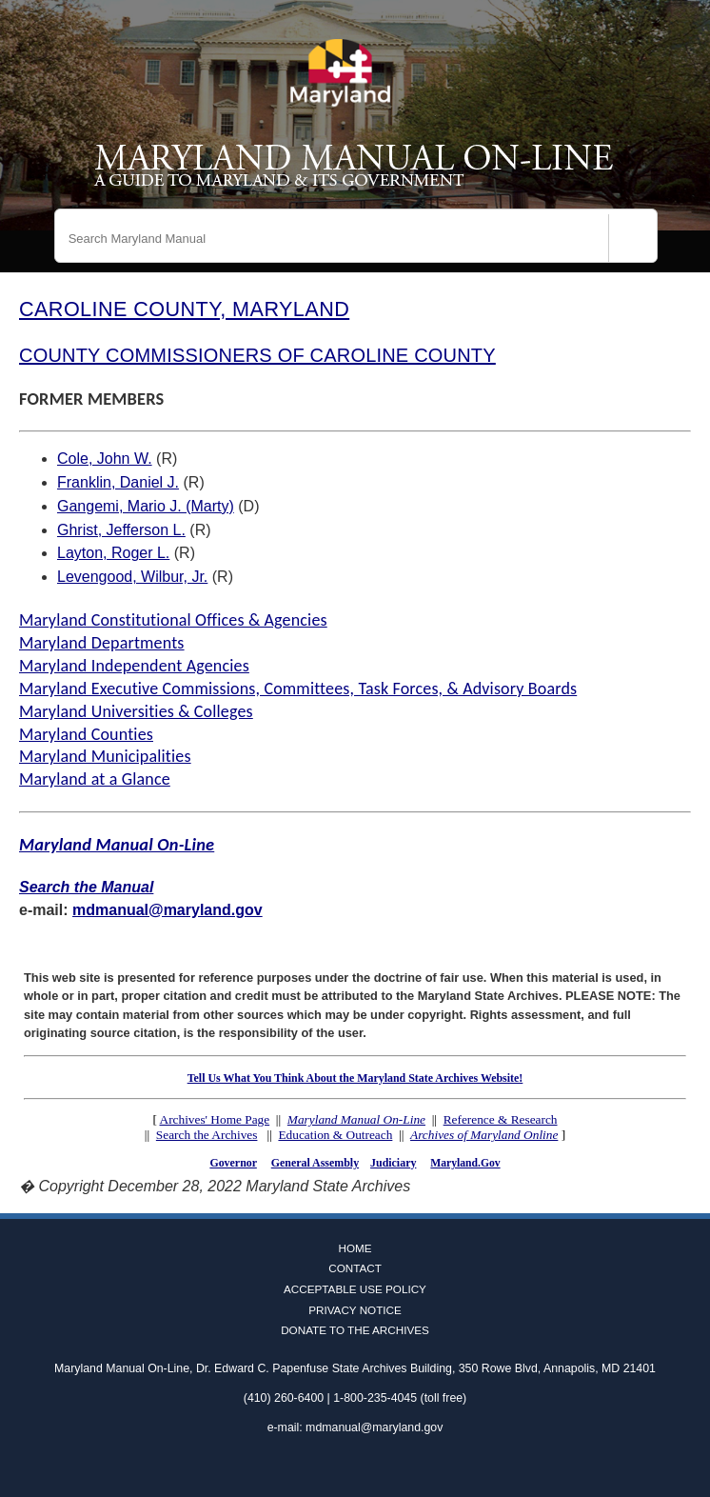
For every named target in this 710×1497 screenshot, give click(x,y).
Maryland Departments (102, 642)
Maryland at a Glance (94, 778)
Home (354, 1248)
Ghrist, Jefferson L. (121, 530)
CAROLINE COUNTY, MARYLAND (184, 309)
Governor (232, 1162)
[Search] (633, 238)
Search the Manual (86, 887)
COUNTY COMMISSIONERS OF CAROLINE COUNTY (257, 355)
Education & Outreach (335, 1135)
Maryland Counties (86, 734)
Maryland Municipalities (105, 756)
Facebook (327, 1466)
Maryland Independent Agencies (134, 665)
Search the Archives (207, 1135)
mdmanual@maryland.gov (167, 910)
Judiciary (393, 1162)
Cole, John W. (104, 458)
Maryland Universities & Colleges (136, 711)
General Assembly (315, 1162)
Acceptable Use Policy (355, 1289)
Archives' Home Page (215, 1119)
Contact (355, 1268)
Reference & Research (501, 1119)
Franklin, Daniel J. (118, 482)
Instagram (382, 1466)
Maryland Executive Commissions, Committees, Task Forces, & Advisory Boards (298, 688)
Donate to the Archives (355, 1330)
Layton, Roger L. (113, 553)
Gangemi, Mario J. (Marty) (145, 506)
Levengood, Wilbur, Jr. (132, 577)
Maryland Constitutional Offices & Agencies (173, 619)
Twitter (355, 1466)
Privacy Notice (355, 1310)
